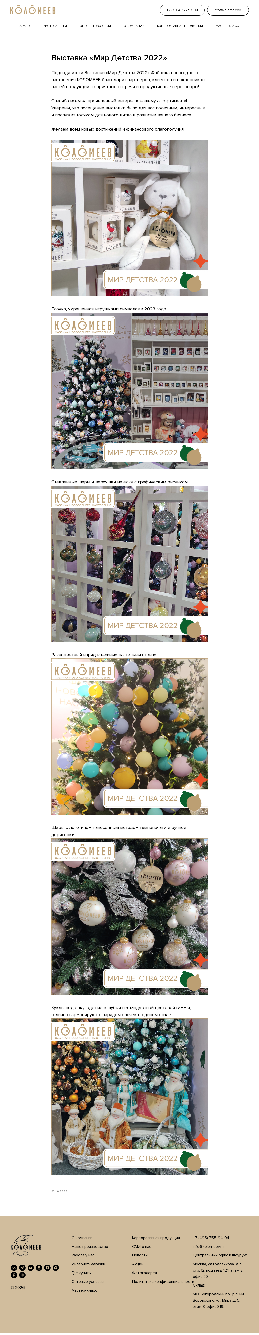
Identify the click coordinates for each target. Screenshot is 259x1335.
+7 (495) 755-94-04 (211, 1240)
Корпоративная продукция (180, 26)
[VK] (14, 1270)
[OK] (39, 1270)
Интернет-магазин (88, 1266)
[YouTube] (31, 1270)
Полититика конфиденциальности (163, 1284)
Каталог (25, 26)
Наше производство (90, 1248)
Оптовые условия (95, 26)
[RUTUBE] (22, 1277)
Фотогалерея (55, 26)
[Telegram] (22, 1270)
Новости (140, 1257)
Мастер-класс (84, 1292)
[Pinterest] (14, 1277)
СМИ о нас (141, 1248)
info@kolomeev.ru (208, 1248)
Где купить (81, 1275)
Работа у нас (83, 1257)
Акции (137, 1266)
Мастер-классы (228, 26)
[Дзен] (47, 1270)
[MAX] (56, 1270)
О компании (134, 26)
